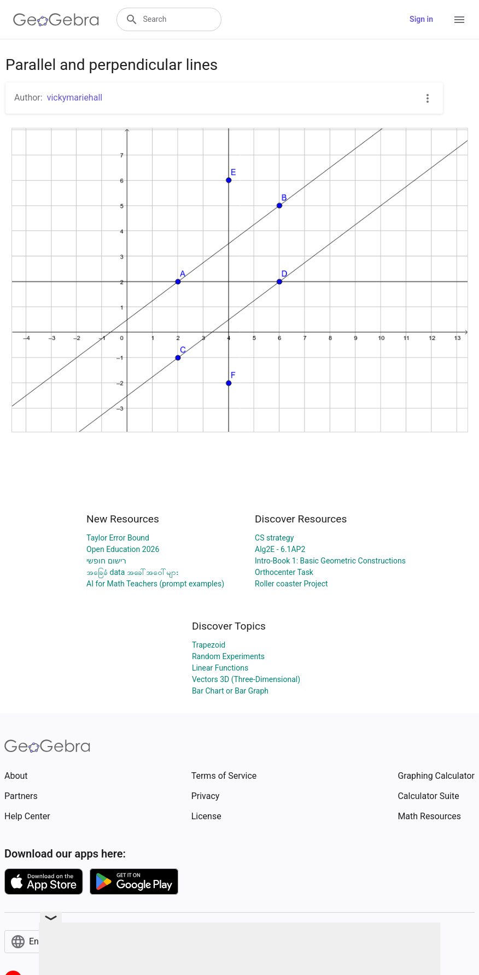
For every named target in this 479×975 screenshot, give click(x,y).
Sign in (421, 19)
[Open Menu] (459, 19)
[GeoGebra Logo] (56, 19)
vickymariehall (75, 97)
